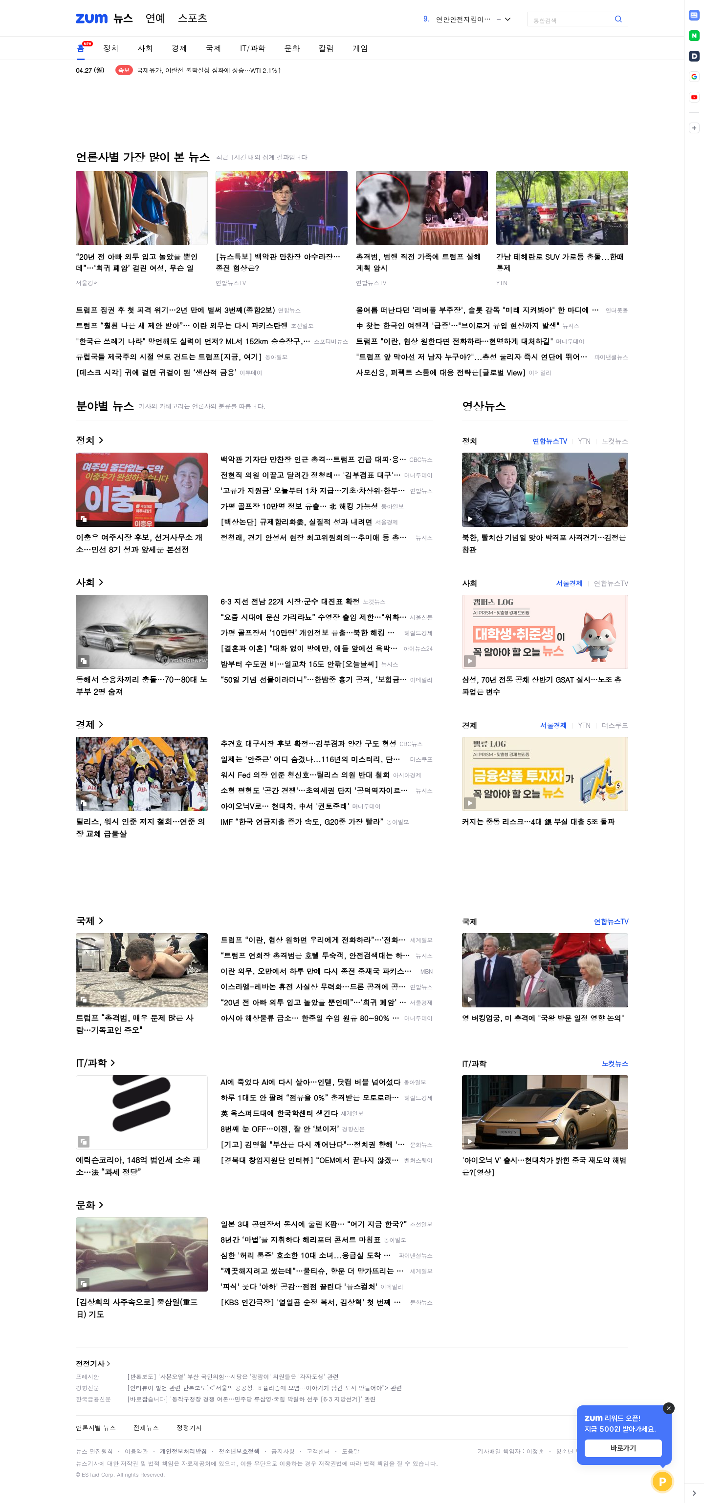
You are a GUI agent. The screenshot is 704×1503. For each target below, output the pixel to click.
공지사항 (283, 1451)
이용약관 (136, 1451)
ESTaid (90, 1474)
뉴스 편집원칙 (94, 1451)
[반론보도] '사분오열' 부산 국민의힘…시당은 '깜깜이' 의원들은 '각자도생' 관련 (233, 1376)
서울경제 (87, 282)
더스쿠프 (615, 725)
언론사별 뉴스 (96, 1427)
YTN (501, 282)
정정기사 (90, 1363)
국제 (213, 48)
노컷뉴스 (615, 441)
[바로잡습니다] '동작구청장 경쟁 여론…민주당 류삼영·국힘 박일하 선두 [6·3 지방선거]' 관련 (251, 1399)
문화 (292, 48)
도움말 (350, 1451)
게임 (360, 48)
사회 (145, 48)
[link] (694, 15)
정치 (111, 48)
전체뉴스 (146, 1427)
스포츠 (192, 18)
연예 (155, 18)
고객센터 (318, 1451)
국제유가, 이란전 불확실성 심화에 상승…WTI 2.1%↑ (209, 70)
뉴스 (123, 18)
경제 (179, 48)
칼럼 (326, 48)
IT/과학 (252, 48)
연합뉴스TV (231, 282)
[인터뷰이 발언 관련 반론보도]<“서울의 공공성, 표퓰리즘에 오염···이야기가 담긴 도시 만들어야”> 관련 (264, 1387)
